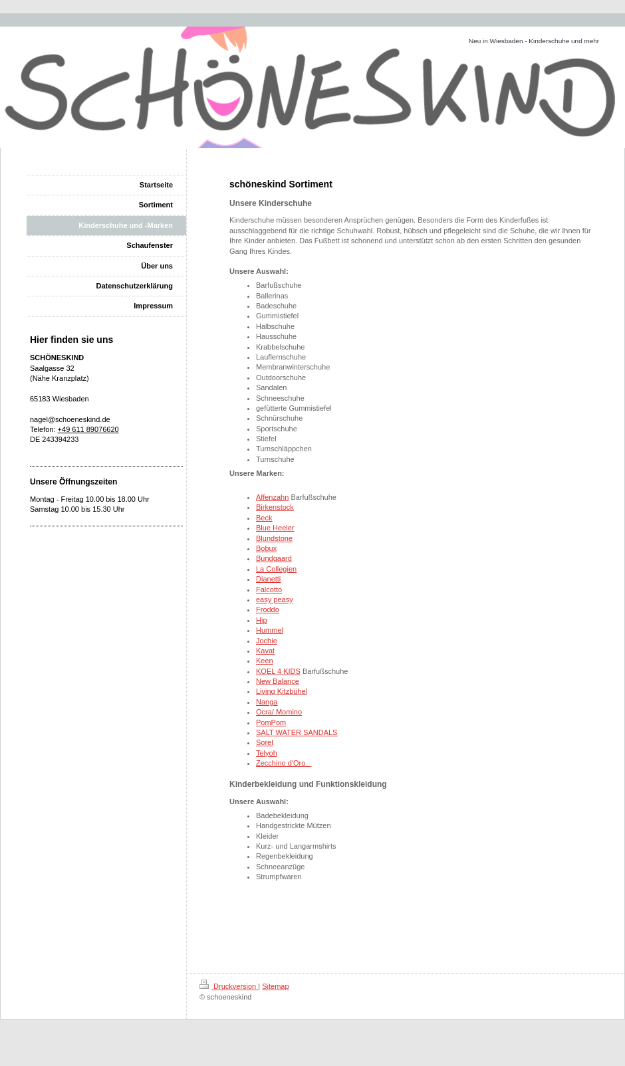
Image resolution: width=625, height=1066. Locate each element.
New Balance (277, 681)
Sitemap (275, 986)
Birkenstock (275, 507)
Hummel (269, 630)
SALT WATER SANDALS (296, 732)
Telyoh (266, 753)
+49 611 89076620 (88, 429)
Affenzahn (272, 497)
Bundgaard (274, 558)
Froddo (267, 609)
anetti (272, 579)
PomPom (271, 722)
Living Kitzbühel (281, 691)
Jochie (266, 641)
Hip (261, 620)
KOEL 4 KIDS (278, 671)
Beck (264, 518)
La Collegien (276, 569)
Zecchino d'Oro (283, 763)
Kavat (265, 651)
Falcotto (269, 589)
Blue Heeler (275, 528)
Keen (264, 661)
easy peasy (274, 599)
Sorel (264, 742)
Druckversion (228, 986)
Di (259, 579)
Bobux (266, 548)
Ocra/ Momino (279, 712)
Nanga (266, 702)
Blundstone (274, 538)
